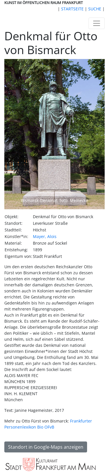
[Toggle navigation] (97, 23)
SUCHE (94, 9)
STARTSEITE (72, 9)
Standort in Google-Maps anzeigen (45, 447)
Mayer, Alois (45, 236)
